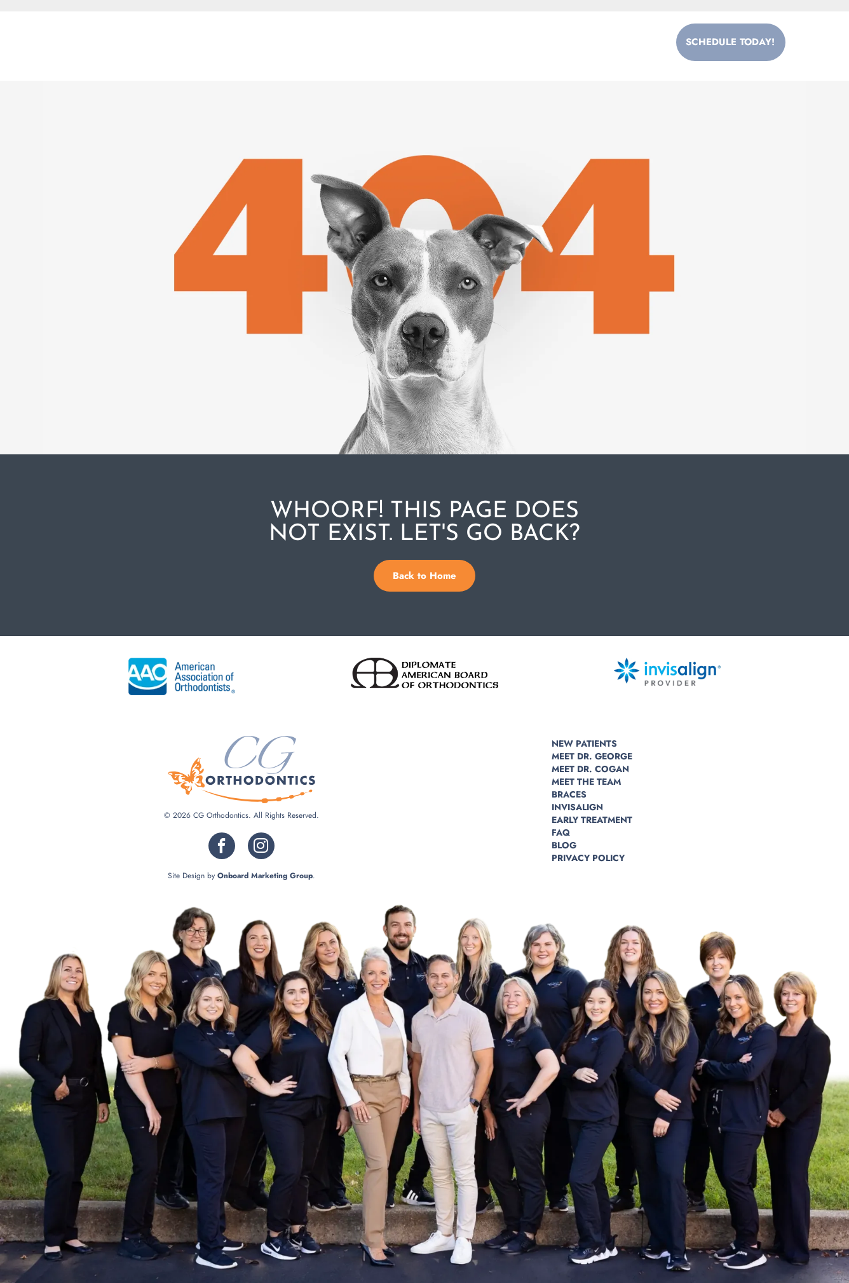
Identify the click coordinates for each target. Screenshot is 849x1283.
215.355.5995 (604, 41)
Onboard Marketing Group (265, 875)
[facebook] (221, 847)
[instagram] (261, 847)
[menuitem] (285, 42)
